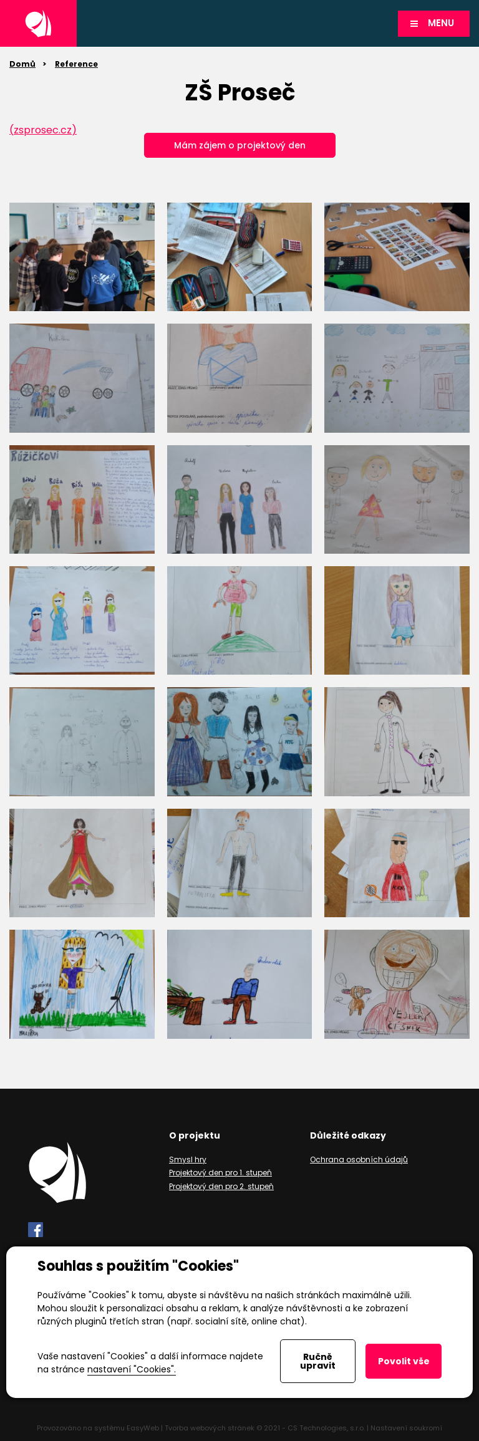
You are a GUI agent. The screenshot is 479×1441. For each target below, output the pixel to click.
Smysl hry (187, 1159)
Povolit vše (404, 1361)
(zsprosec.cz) (43, 130)
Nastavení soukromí (406, 1428)
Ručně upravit (318, 1361)
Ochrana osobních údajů (359, 1159)
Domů (22, 64)
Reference (76, 64)
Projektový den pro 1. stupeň (220, 1172)
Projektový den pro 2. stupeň (221, 1186)
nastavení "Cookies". (131, 1369)
